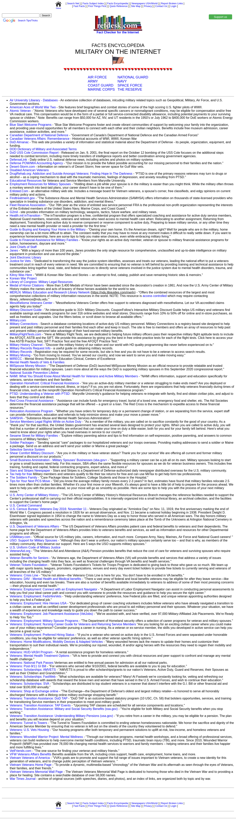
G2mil (14, 212)
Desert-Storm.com (22, 166)
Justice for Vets (20, 261)
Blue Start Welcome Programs (30, 124)
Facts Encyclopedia (117, 3)
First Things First (97, 6)
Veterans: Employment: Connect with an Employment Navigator (53, 589)
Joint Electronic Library (25, 257)
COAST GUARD (100, 85)
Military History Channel (26, 344)
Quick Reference (118, 6)
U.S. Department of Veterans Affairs (34, 526)
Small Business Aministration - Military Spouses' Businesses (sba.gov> (58, 460)
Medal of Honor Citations (27, 285)
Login (174, 6)
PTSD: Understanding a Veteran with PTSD (40, 393)
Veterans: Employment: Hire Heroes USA (38, 603)
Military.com (18, 320)
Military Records (21, 351)
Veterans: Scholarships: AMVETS (33, 669)
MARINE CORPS (101, 89)
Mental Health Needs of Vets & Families (37, 362)
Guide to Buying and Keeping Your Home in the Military (48, 229)
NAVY (122, 81)
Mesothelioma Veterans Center (31, 303)
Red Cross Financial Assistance (31, 400)
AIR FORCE (97, 77)
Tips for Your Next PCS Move (30, 481)
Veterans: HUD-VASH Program (31, 652)
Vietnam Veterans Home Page (30, 764)
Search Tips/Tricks (28, 20)
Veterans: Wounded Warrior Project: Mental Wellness (46, 736)
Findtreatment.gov (22, 198)
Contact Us (161, 6)
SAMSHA (16, 418)
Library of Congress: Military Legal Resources (41, 282)
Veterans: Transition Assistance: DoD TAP (38, 698)
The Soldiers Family (23, 477)
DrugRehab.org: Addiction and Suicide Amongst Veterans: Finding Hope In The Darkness (71, 173)
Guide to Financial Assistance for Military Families (44, 240)
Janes (14, 250)
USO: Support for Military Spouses (33, 540)
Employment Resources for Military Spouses (40, 184)
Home (58, 7)
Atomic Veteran (20, 110)
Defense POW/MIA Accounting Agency (36, 163)
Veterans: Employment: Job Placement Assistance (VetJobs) (51, 613)
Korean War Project (23, 278)
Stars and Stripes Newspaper (30, 470)
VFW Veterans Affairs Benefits (30, 754)
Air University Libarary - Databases (34, 100)
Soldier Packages (22, 442)
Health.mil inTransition (25, 215)
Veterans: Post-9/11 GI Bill (28, 666)
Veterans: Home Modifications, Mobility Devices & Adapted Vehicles (56, 641)
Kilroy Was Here (21, 275)
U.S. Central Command (26, 505)
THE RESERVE (130, 89)
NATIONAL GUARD (133, 77)
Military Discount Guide (26, 309)
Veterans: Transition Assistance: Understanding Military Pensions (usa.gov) (61, 715)
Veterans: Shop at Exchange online (34, 691)
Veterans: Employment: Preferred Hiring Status (42, 634)
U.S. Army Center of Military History (34, 495)
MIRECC (16, 358)
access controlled (155, 296)
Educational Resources (26, 180)
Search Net (72, 3)
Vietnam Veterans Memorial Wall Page (36, 771)
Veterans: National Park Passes (31, 662)
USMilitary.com (20, 537)
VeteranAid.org (20, 551)
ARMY (93, 81)
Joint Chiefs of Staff (23, 247)
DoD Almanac (19, 142)
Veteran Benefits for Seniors (29, 558)
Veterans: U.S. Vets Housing (29, 729)
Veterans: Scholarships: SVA (29, 683)
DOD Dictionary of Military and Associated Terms (43, 149)
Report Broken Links (171, 3)
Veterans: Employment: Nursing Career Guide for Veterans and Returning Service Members (73, 624)
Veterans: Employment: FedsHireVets (35, 596)
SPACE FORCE (130, 85)
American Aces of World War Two (33, 107)
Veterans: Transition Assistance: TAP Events (40, 705)
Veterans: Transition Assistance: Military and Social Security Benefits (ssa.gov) (64, 709)
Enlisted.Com (19, 191)
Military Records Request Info (30, 348)
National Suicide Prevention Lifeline (34, 372)
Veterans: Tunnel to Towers (28, 722)
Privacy (147, 6)
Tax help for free (21, 474)
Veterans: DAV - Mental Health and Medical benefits (45, 578)
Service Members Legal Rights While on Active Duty (45, 421)
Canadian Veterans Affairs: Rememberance (39, 138)
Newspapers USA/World (144, 3)
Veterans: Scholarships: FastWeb (33, 676)
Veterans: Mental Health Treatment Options (39, 655)
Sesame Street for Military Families (34, 435)
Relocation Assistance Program (31, 411)
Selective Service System (27, 449)
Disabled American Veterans (29, 170)
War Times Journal (23, 778)
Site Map (135, 6)
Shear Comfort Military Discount (32, 453)
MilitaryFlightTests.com (25, 334)
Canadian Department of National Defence (39, 135)
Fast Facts (79, 6)
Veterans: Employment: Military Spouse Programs (44, 620)
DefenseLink (18, 159)
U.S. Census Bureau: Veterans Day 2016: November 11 (48, 509)
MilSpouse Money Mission (28, 365)
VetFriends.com (20, 750)
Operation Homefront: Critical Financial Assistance (44, 383)
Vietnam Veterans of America (30, 757)
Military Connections (24, 323)
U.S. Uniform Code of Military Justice (35, 547)
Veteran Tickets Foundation (28, 565)
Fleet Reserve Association (28, 205)
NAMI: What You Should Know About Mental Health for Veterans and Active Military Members (74, 376)
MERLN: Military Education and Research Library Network (50, 292)
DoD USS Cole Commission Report (34, 152)
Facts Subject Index (93, 3)
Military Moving (20, 355)
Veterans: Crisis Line (24, 575)
